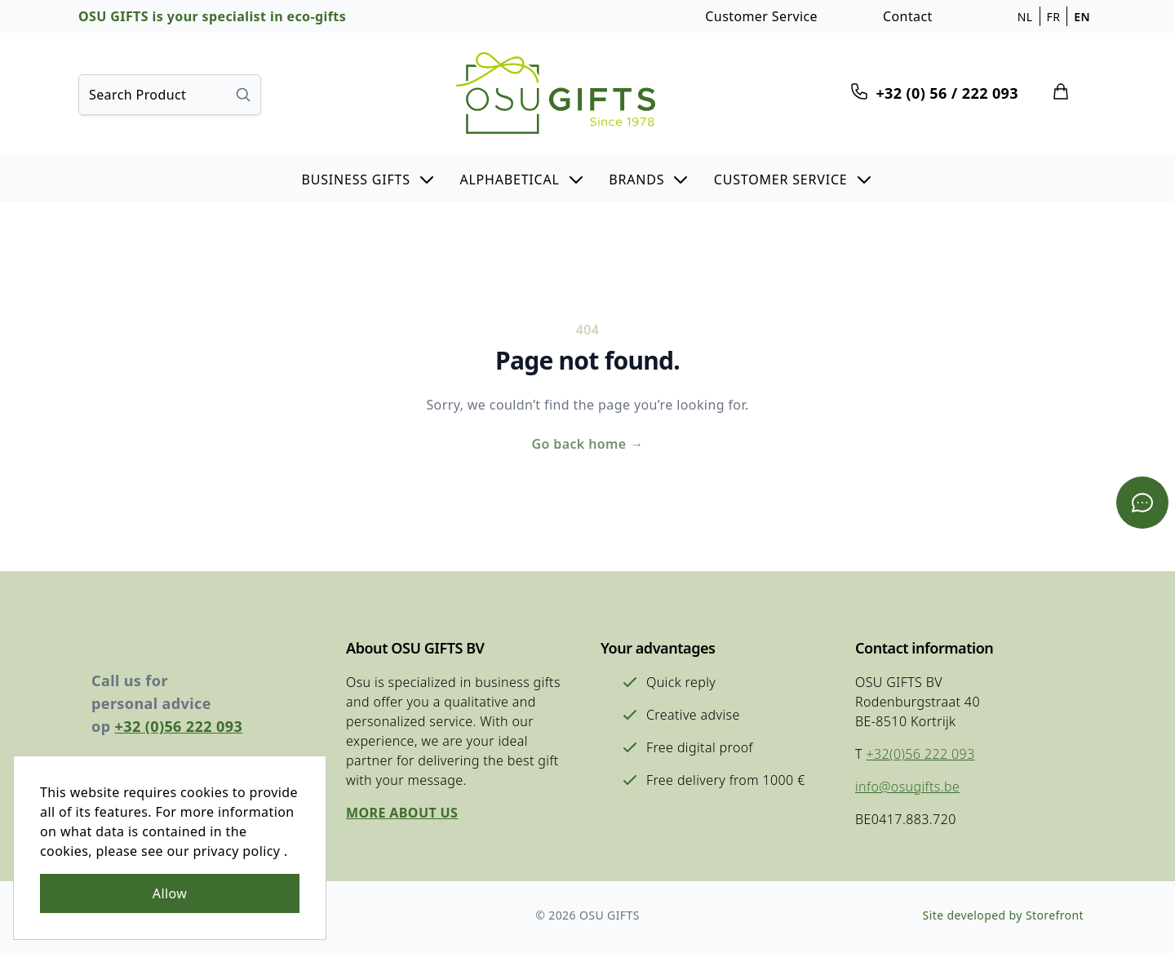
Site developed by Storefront (1003, 915)
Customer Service (761, 16)
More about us (402, 813)
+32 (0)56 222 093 (179, 726)
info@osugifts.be (907, 787)
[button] (368, 178)
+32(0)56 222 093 (920, 754)
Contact (908, 16)
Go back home (587, 444)
